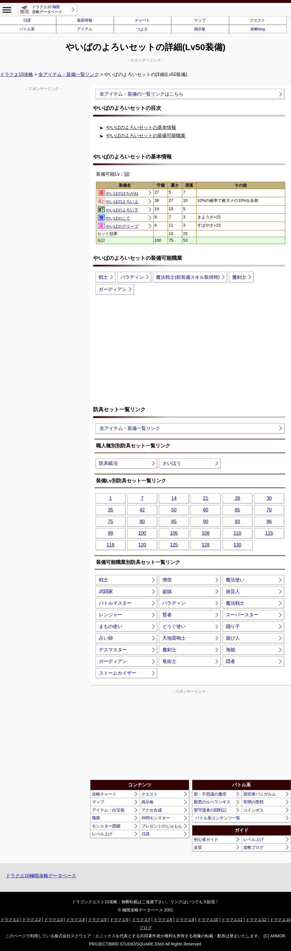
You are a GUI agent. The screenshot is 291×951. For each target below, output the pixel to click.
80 (142, 521)
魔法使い (235, 579)
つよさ (142, 29)
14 (174, 498)
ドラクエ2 (31, 919)
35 (110, 509)
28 (237, 498)
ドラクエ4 (75, 919)
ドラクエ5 (97, 919)
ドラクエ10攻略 (16, 74)
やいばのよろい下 (118, 209)
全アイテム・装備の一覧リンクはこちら (141, 93)
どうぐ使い (174, 626)
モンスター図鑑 (106, 826)
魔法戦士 (235, 603)
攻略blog (257, 29)
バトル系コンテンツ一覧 (217, 818)
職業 (96, 818)
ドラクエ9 (184, 919)
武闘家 (106, 591)
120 (142, 544)
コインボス (253, 810)
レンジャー (110, 614)
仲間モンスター (155, 818)
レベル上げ (102, 834)
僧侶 (167, 579)
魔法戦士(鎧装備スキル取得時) (188, 277)
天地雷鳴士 (174, 638)
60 (205, 509)
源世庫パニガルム (259, 794)
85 (174, 521)
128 (206, 544)
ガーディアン (113, 289)
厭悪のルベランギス (212, 802)
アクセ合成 (151, 810)
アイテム (84, 29)
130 (237, 544)
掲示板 (199, 29)
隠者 (230, 661)
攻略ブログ (253, 847)
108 (206, 533)
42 (142, 509)
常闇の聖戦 (253, 802)
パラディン (132, 277)
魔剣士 (239, 277)
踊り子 (233, 626)
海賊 (230, 649)
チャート (142, 20)
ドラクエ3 (53, 919)
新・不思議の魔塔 (210, 794)
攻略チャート (104, 794)
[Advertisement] (190, 345)
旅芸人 (233, 591)
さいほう (171, 463)
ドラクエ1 (9, 919)
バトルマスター (115, 603)
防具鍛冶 (108, 463)
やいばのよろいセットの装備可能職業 (145, 135)
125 (174, 544)
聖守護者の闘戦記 (210, 810)
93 (237, 521)
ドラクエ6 (119, 919)
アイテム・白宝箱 (108, 810)
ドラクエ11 (231, 919)
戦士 (103, 277)
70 (269, 509)
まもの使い (110, 626)
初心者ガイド (206, 839)
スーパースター (242, 614)
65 (237, 509)
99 (110, 533)
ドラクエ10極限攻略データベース (41, 875)
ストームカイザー (117, 673)
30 (269, 498)
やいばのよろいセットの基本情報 (141, 127)
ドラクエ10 (207, 919)
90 (205, 521)
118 (110, 544)
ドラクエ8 (163, 919)
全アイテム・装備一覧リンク (68, 74)
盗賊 (167, 591)
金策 (198, 847)
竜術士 (169, 661)
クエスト (257, 20)
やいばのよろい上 (118, 201)
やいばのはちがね (118, 193)
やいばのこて (114, 217)
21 (205, 498)
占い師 (106, 638)
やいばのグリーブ (118, 226)
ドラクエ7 (141, 919)
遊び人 (233, 638)
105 (174, 533)
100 (142, 533)
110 (237, 533)
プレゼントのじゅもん (161, 826)
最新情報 (84, 20)
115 (269, 533)
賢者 (167, 614)
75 (110, 521)
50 (126, 174)
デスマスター (113, 649)
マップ (199, 20)
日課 (145, 834)
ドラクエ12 (256, 919)
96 (269, 521)
